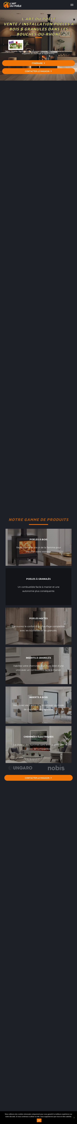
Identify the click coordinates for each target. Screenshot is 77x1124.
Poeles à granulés (38, 579)
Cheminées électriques (39, 736)
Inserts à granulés (38, 658)
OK (39, 1120)
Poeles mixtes (38, 618)
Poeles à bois (38, 539)
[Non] (74, 1117)
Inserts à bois (38, 697)
